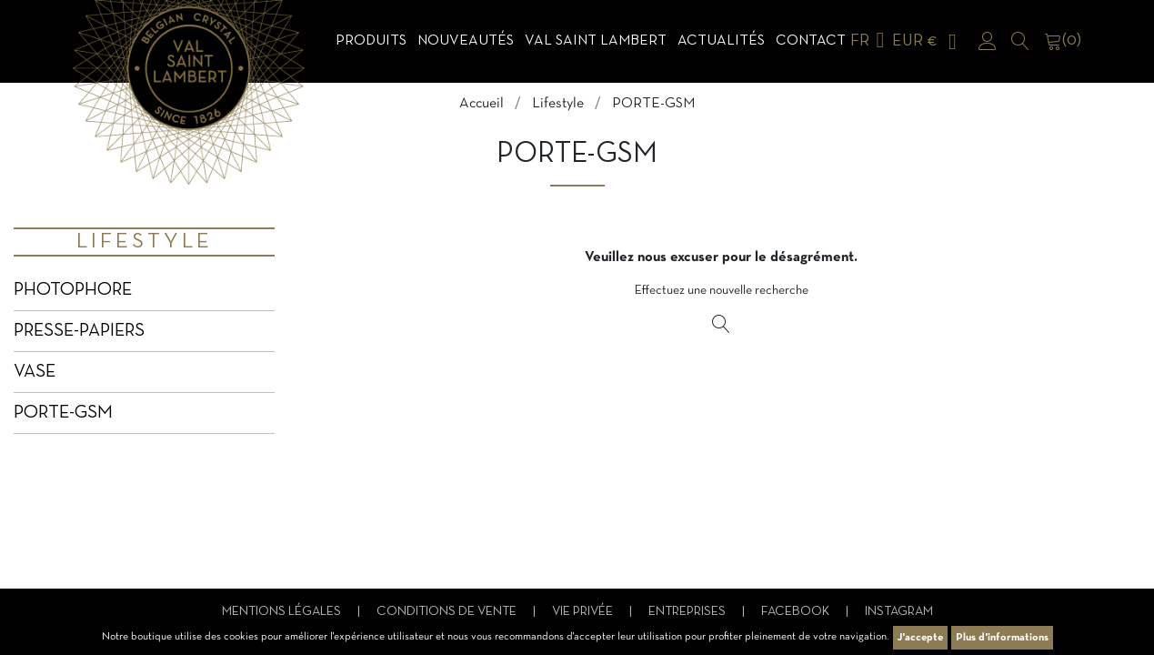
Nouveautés (465, 41)
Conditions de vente (447, 612)
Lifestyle (144, 242)
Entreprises (688, 612)
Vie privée (584, 612)
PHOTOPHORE (73, 290)
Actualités (721, 41)
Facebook (796, 612)
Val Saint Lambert (596, 41)
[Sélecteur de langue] (870, 41)
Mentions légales (283, 612)
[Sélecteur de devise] (927, 41)
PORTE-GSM (63, 413)
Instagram (899, 612)
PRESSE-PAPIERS (79, 331)
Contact (811, 41)
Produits (371, 41)
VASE (34, 372)
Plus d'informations (1002, 637)
